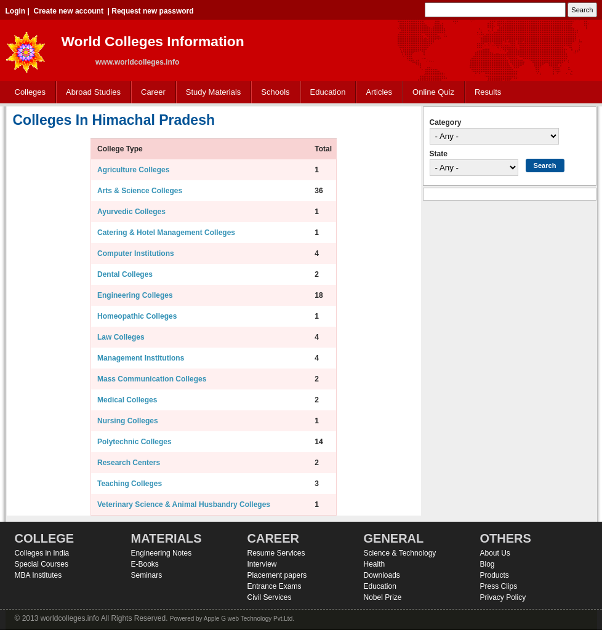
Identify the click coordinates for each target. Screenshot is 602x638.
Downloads (382, 575)
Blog (487, 564)
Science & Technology (400, 553)
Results (488, 92)
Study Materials (211, 92)
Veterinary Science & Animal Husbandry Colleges (183, 504)
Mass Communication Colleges (151, 379)
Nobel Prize (383, 597)
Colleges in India (42, 553)
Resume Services (276, 553)
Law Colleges (121, 337)
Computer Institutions (135, 253)
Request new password (152, 11)
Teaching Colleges (129, 483)
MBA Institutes (38, 575)
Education (325, 92)
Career (150, 92)
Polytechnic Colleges (134, 441)
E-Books (145, 564)
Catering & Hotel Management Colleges (166, 232)
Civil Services (269, 597)
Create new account (68, 11)
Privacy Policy (503, 597)
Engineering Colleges (135, 295)
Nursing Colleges (127, 421)
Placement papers (277, 575)
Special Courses (41, 564)
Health (374, 564)
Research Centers (128, 462)
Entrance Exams (274, 586)
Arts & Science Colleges (139, 190)
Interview (262, 564)
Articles (379, 92)
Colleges (28, 92)
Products (494, 575)
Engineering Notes (161, 553)
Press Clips (499, 586)
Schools (273, 92)
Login (16, 11)
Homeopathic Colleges (137, 316)
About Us (495, 553)
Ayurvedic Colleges (131, 211)
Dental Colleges (125, 274)
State (438, 154)
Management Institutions (140, 358)
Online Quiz (433, 92)
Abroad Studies (90, 92)
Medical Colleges (127, 400)
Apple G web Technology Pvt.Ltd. (249, 618)
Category (446, 122)
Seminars (147, 575)
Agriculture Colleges (133, 169)
